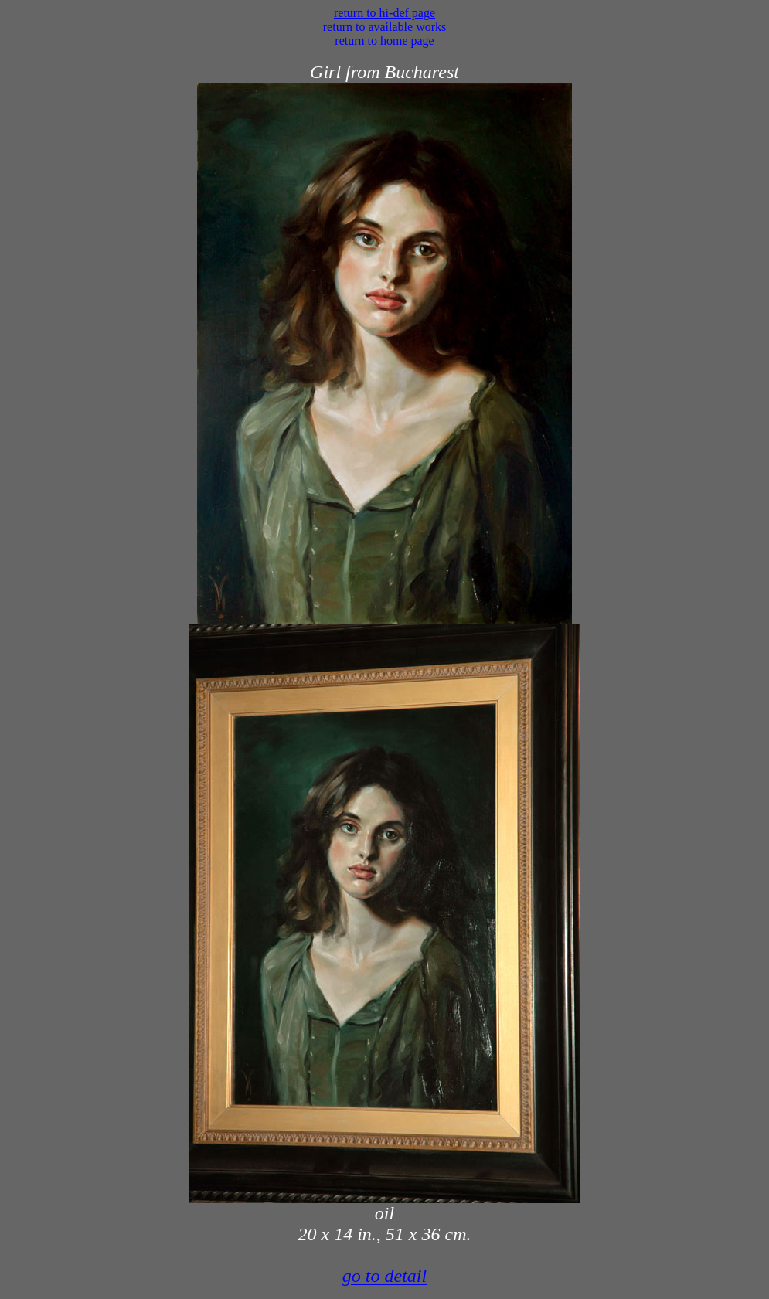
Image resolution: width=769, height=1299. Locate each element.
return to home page (384, 40)
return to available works (385, 26)
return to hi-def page (384, 12)
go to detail (384, 1276)
